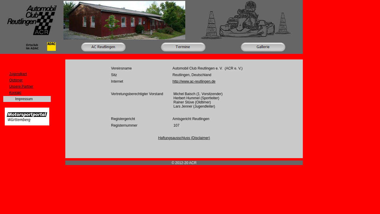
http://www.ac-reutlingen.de (194, 81)
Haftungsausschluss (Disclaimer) (184, 138)
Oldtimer (16, 80)
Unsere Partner (21, 86)
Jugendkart (18, 74)
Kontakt (15, 93)
